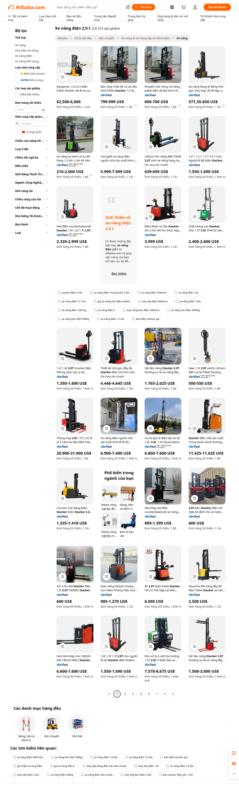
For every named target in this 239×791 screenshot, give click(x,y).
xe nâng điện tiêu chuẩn (97, 774)
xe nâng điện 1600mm (152, 292)
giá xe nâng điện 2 (62, 766)
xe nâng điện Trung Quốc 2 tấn (110, 292)
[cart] (184, 7)
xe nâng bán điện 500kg (73, 319)
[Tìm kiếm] (143, 7)
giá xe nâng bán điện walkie (112, 301)
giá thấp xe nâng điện (27, 766)
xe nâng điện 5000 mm (28, 757)
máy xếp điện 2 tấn (26, 774)
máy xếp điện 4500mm (153, 301)
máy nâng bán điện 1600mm (141, 310)
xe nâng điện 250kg (60, 774)
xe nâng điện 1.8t (186, 292)
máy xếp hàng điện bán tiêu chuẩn (104, 766)
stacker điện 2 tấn (70, 292)
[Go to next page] (172, 694)
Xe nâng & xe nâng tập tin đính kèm (145, 38)
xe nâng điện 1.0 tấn (104, 757)
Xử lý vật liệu (83, 38)
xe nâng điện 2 (104, 310)
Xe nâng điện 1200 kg (72, 310)
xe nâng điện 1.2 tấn (110, 319)
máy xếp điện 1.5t (146, 766)
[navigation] (30, 361)
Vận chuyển (106, 38)
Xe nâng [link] (182, 38)
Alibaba (62, 38)
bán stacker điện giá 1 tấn (176, 774)
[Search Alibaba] (89, 7)
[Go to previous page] (109, 694)
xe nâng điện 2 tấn (188, 301)
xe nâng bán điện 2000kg (183, 310)
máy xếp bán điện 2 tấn (135, 774)
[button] (127, 7)
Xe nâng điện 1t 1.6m (72, 301)
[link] (234, 753)
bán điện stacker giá (145, 319)
